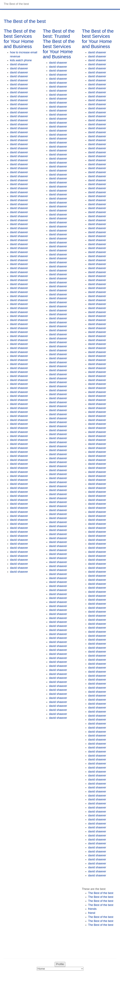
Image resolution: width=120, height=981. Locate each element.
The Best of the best (100, 893)
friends (92, 908)
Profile (60, 964)
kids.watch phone (21, 60)
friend (91, 912)
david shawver (19, 64)
